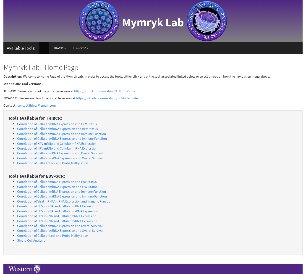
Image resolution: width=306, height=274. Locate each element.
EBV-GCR (81, 48)
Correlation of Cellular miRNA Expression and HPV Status (57, 128)
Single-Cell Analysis (31, 240)
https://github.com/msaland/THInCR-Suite (104, 91)
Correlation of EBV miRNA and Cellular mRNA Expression (57, 206)
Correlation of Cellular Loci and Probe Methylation (52, 163)
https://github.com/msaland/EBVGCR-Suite (107, 98)
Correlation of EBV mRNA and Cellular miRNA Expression (57, 221)
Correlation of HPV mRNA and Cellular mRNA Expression (57, 143)
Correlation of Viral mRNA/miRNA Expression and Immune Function (64, 201)
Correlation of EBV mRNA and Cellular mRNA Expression (56, 216)
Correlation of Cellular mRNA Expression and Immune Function (61, 134)
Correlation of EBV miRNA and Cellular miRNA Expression (57, 211)
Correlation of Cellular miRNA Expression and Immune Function (62, 138)
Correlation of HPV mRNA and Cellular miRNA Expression (57, 148)
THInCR (59, 48)
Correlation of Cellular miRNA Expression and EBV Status (57, 186)
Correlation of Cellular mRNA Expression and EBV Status (57, 181)
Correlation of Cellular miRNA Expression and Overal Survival (60, 158)
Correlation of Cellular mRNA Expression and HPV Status (57, 124)
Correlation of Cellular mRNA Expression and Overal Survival (60, 153)
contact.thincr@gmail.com (36, 105)
